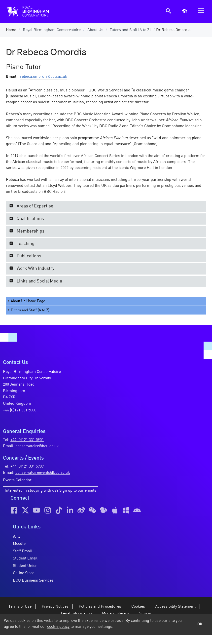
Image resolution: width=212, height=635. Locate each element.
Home (11, 30)
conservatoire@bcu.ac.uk (37, 446)
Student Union (25, 566)
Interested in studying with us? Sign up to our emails (50, 491)
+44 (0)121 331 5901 (27, 440)
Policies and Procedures (100, 607)
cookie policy (58, 627)
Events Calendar (17, 480)
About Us (95, 30)
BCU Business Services (33, 581)
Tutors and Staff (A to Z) (130, 30)
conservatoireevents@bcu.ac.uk (42, 473)
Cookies (138, 607)
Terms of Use (20, 607)
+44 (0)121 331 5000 (19, 410)
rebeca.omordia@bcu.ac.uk (43, 77)
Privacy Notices (55, 607)
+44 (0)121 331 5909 (27, 467)
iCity (16, 537)
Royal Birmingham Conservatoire (52, 30)
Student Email (25, 558)
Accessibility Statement (175, 607)
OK (200, 624)
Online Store (23, 573)
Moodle (19, 544)
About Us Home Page (25, 301)
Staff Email (22, 551)
